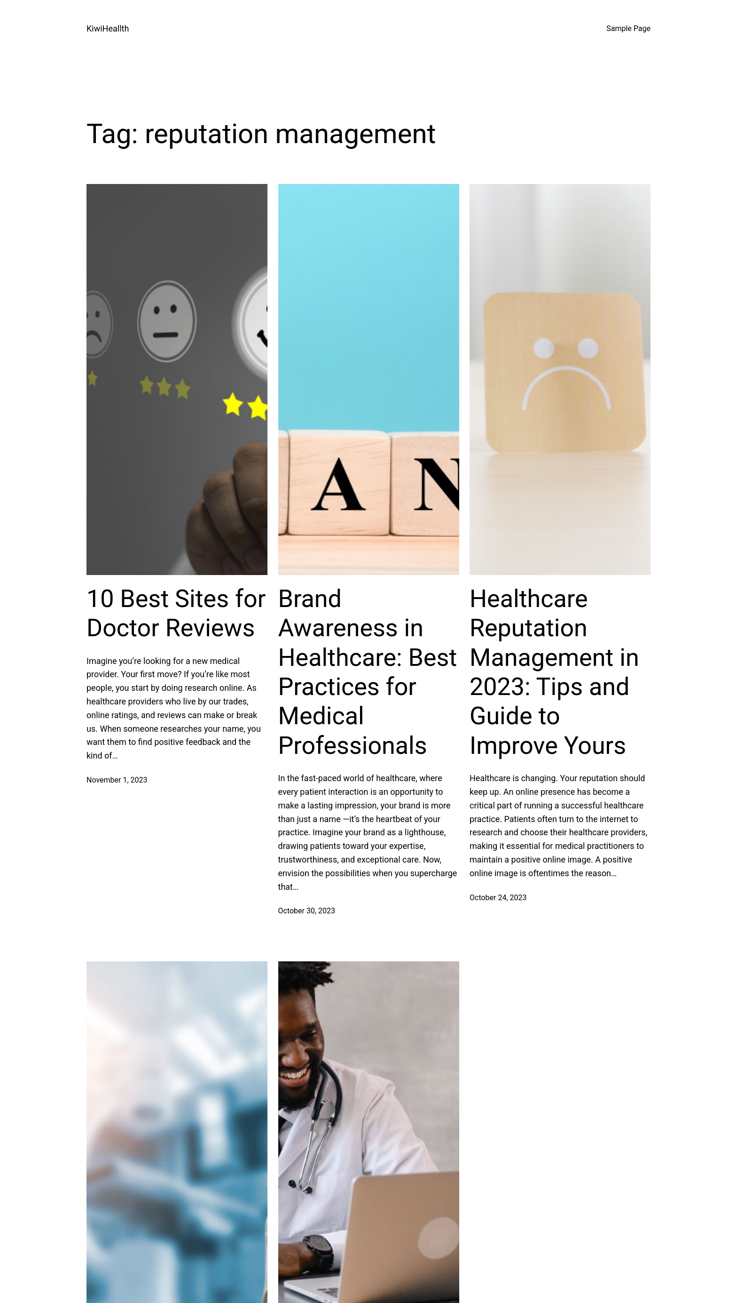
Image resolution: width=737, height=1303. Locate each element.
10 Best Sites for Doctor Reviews (176, 613)
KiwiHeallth (107, 28)
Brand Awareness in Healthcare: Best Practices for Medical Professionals (367, 672)
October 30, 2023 (307, 910)
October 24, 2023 (498, 897)
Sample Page (628, 28)
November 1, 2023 (117, 779)
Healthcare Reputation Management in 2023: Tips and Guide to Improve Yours (554, 672)
